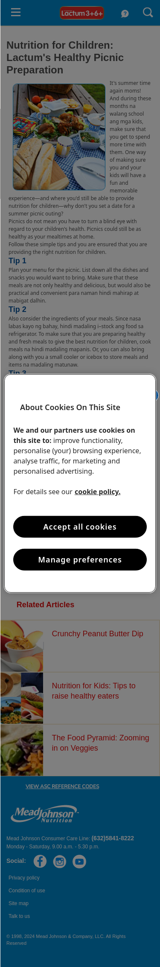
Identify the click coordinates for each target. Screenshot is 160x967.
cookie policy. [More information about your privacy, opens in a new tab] (98, 491)
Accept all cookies (80, 526)
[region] (80, 483)
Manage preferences (80, 559)
